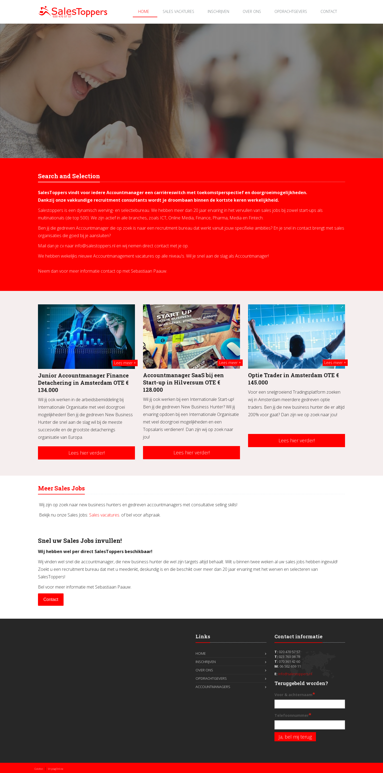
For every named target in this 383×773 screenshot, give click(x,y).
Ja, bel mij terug (295, 736)
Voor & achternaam (294, 694)
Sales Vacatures (178, 11)
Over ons (252, 11)
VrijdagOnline (55, 769)
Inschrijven (218, 11)
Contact (329, 11)
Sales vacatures (104, 515)
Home (143, 11)
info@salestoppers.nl (295, 673)
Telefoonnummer (292, 715)
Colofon (38, 769)
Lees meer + (125, 362)
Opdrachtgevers (290, 11)
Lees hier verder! (86, 453)
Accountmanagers (213, 686)
